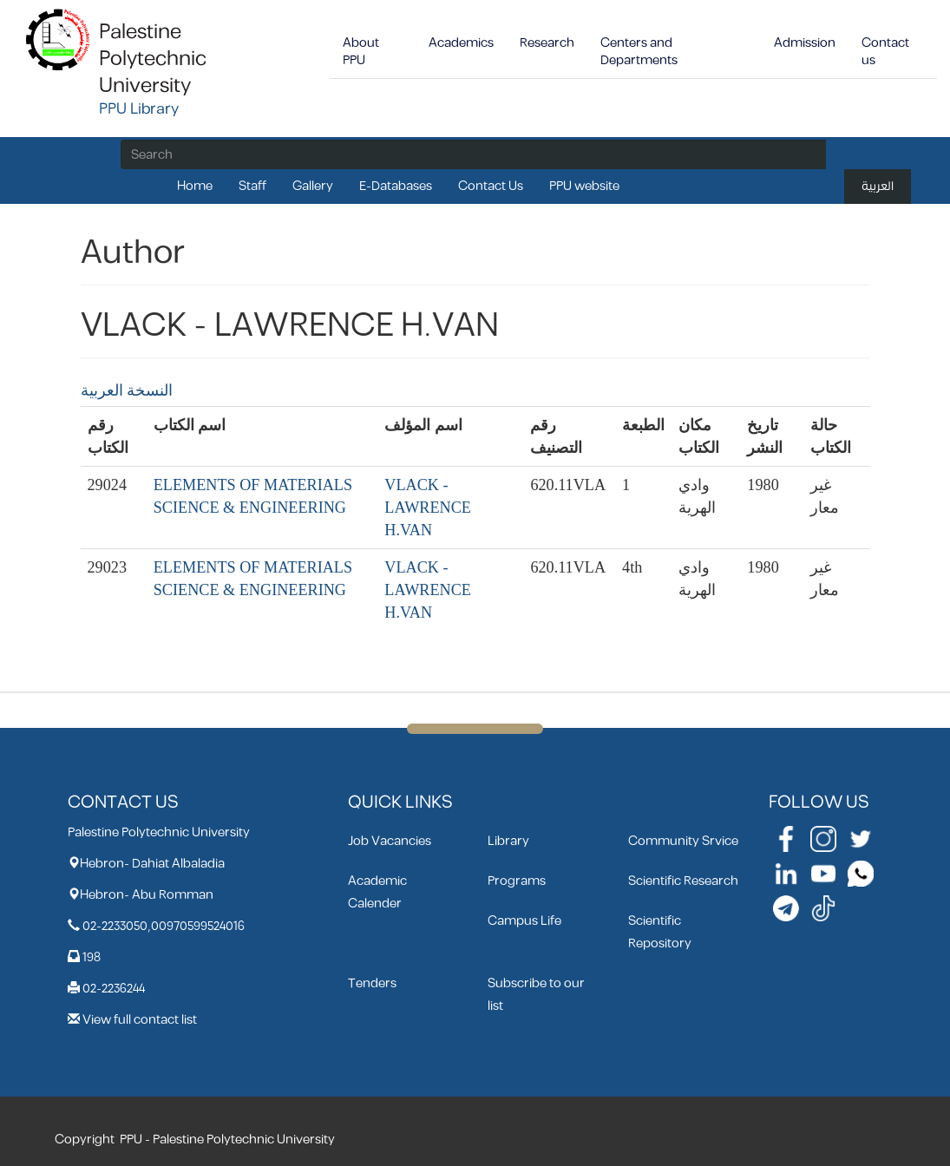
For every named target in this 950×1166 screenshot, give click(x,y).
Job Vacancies (389, 841)
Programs (517, 881)
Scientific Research (683, 881)
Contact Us (490, 186)
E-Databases (395, 186)
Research (547, 43)
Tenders (372, 983)
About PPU (361, 51)
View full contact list (139, 1020)
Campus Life (524, 921)
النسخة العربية (127, 390)
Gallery (312, 186)
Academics (461, 43)
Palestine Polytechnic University (152, 59)
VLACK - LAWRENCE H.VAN (427, 507)
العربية (878, 186)
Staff (252, 186)
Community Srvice (683, 841)
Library (508, 841)
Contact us (885, 51)
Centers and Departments (639, 51)
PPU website (584, 186)
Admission (804, 43)
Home (195, 186)
